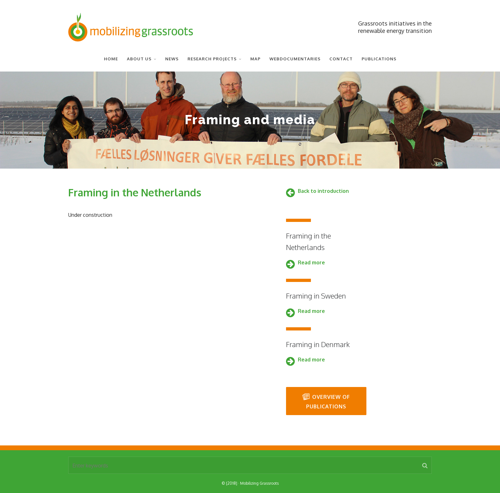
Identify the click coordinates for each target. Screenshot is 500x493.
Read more (311, 262)
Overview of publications (326, 401)
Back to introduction (323, 191)
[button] (425, 465)
